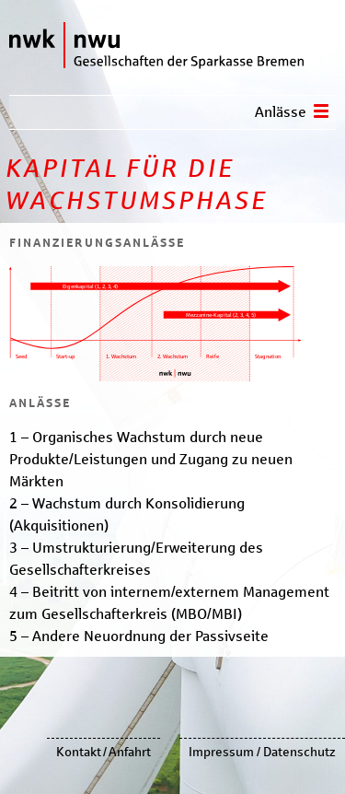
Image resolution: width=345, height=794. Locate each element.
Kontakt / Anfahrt (103, 752)
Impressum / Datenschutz (262, 752)
